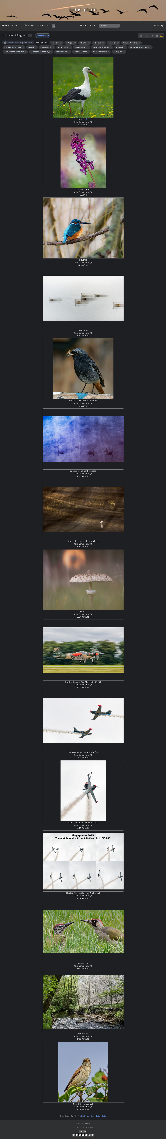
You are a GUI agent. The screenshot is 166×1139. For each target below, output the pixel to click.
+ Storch (121, 47)
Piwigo (87, 1123)
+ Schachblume (101, 51)
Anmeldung (158, 25)
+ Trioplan (119, 51)
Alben (15, 25)
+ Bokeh (99, 43)
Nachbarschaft (43, 35)
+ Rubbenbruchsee (14, 47)
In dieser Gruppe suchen (20, 42)
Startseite (7, 35)
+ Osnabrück (62, 51)
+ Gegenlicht (47, 47)
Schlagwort (21, 35)
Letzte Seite (101, 1116)
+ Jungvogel (64, 47)
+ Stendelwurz (81, 51)
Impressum (77, 1127)
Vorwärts (90, 1116)
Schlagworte (27, 25)
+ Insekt (113, 43)
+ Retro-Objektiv (131, 43)
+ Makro (56, 43)
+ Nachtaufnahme (102, 47)
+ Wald (32, 47)
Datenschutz (88, 1127)
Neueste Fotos (87, 25)
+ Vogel (71, 43)
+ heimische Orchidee (15, 51)
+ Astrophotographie (140, 47)
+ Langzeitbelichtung (41, 51)
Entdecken (42, 25)
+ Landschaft (82, 47)
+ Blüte (85, 43)
